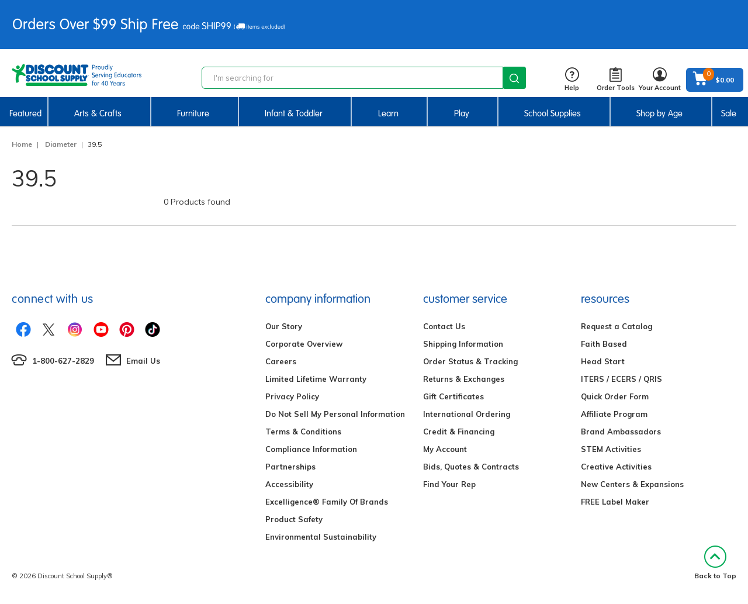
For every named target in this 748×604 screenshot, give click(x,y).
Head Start (603, 361)
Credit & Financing (458, 431)
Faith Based (604, 343)
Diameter (61, 144)
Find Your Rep (449, 484)
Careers (280, 361)
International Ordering (466, 414)
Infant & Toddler (294, 113)
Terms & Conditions (303, 431)
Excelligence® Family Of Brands (326, 501)
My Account (445, 449)
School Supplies (552, 113)
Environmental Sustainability (320, 536)
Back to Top (715, 563)
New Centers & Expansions (632, 484)
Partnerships (290, 466)
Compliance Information (311, 449)
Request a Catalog (616, 326)
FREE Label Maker (615, 501)
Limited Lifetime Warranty (315, 379)
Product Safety (294, 519)
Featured (25, 113)
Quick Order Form (615, 396)
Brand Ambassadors (621, 431)
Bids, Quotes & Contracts (471, 466)
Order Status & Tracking (470, 361)
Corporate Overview (303, 343)
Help (572, 80)
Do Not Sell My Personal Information (335, 414)
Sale (728, 113)
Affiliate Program (614, 414)
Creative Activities (616, 466)
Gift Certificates (453, 396)
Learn (388, 113)
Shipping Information (463, 343)
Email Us (143, 360)
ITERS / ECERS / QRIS (621, 379)
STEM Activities (611, 449)
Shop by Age (659, 113)
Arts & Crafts (98, 113)
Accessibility (289, 484)
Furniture (193, 113)
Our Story (283, 326)
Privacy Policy (292, 396)
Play (461, 113)
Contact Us (444, 326)
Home (22, 144)
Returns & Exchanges (463, 379)
